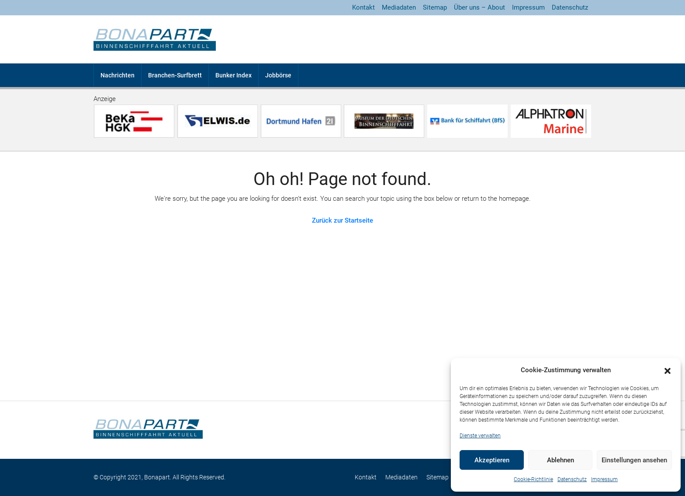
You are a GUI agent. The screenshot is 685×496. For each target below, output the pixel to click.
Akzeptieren (491, 460)
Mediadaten (399, 7)
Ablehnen (560, 460)
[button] (667, 370)
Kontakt (363, 7)
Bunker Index (233, 75)
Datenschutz (572, 479)
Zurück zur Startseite (342, 220)
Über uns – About (479, 7)
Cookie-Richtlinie (533, 479)
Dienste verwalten (480, 436)
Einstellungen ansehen (634, 460)
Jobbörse (278, 75)
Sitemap (435, 7)
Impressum (604, 479)
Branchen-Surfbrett (175, 75)
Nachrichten (117, 75)
